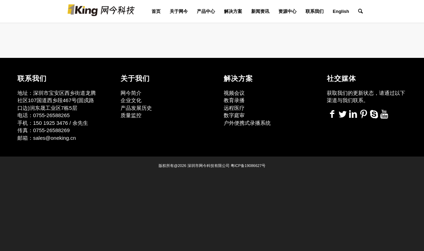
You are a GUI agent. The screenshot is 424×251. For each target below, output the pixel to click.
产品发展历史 (136, 108)
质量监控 (131, 115)
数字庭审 (234, 115)
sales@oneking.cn (54, 138)
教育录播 (234, 100)
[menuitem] (156, 11)
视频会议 (234, 93)
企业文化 (131, 100)
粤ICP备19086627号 (248, 165)
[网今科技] (104, 11)
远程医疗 (234, 108)
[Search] (358, 11)
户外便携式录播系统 (247, 123)
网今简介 (132, 93)
